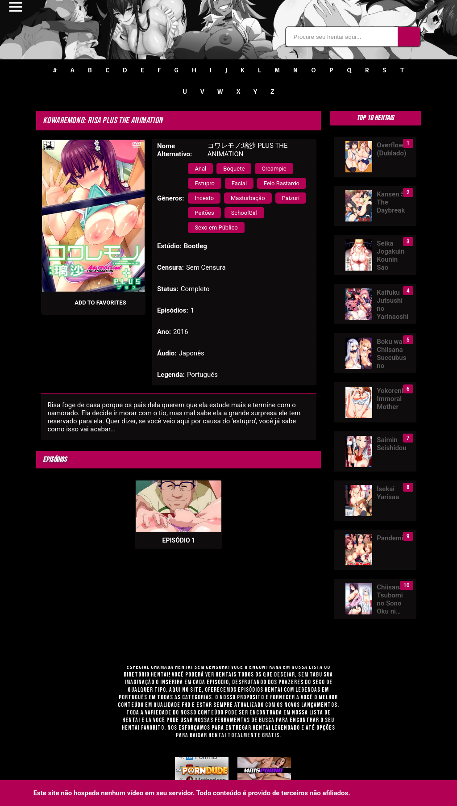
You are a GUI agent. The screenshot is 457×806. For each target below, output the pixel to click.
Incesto (204, 198)
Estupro (205, 183)
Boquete (234, 168)
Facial (239, 183)
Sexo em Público (216, 227)
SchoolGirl (244, 212)
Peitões (204, 212)
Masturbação (248, 198)
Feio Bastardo (281, 183)
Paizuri (291, 198)
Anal (200, 168)
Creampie (274, 168)
